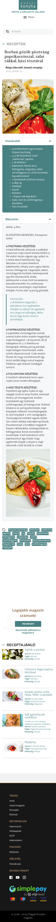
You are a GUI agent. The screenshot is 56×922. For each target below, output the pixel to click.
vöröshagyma (10, 540)
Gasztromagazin (17, 806)
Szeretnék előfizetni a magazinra (28, 631)
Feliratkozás (15, 864)
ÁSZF (12, 836)
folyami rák (9, 544)
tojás (20, 544)
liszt (27, 544)
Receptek (14, 810)
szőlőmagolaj (39, 544)
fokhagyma (9, 537)
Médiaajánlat (15, 831)
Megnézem (28, 624)
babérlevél (42, 533)
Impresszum (15, 827)
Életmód (13, 815)
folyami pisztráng (18, 530)
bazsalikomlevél (41, 540)
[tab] (28, 141)
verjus (16, 533)
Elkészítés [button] (28, 219)
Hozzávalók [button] (28, 141)
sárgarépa (22, 537)
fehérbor (34, 530)
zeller (33, 537)
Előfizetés (14, 852)
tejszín (30, 533)
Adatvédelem (15, 840)
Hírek (12, 801)
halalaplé (7, 548)
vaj (23, 533)
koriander (25, 540)
